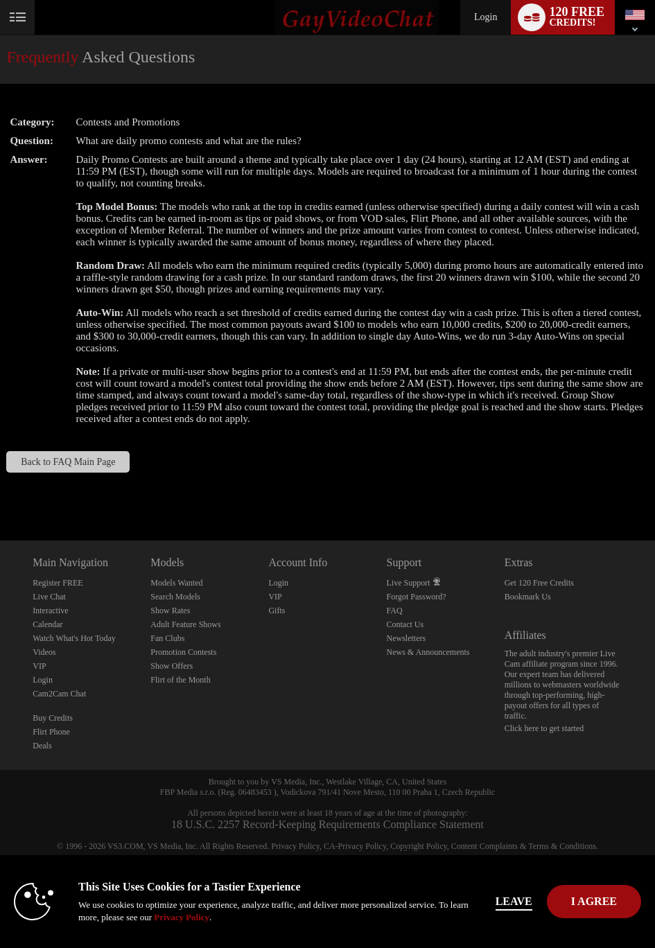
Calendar (47, 624)
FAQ (395, 610)
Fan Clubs (167, 638)
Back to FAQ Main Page (68, 462)
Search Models (175, 597)
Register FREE (57, 583)
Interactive (50, 610)
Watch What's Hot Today (74, 638)
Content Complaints (484, 846)
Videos (44, 652)
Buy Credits (53, 718)
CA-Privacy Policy (355, 846)
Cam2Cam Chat (59, 694)
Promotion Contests (183, 652)
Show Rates (170, 610)
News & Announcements (428, 652)
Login (485, 17)
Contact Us (405, 624)
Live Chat (49, 597)
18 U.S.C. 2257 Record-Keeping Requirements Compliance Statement (327, 824)
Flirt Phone (51, 732)
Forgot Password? (416, 597)
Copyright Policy (418, 846)
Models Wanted (176, 583)
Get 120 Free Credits (539, 583)
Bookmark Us (528, 597)
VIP (39, 666)
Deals (42, 745)
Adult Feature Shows (185, 624)
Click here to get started (544, 728)
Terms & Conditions (562, 846)
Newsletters (406, 638)
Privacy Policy (295, 846)
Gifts (276, 610)
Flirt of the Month (180, 680)
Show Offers (171, 666)
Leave (514, 901)
